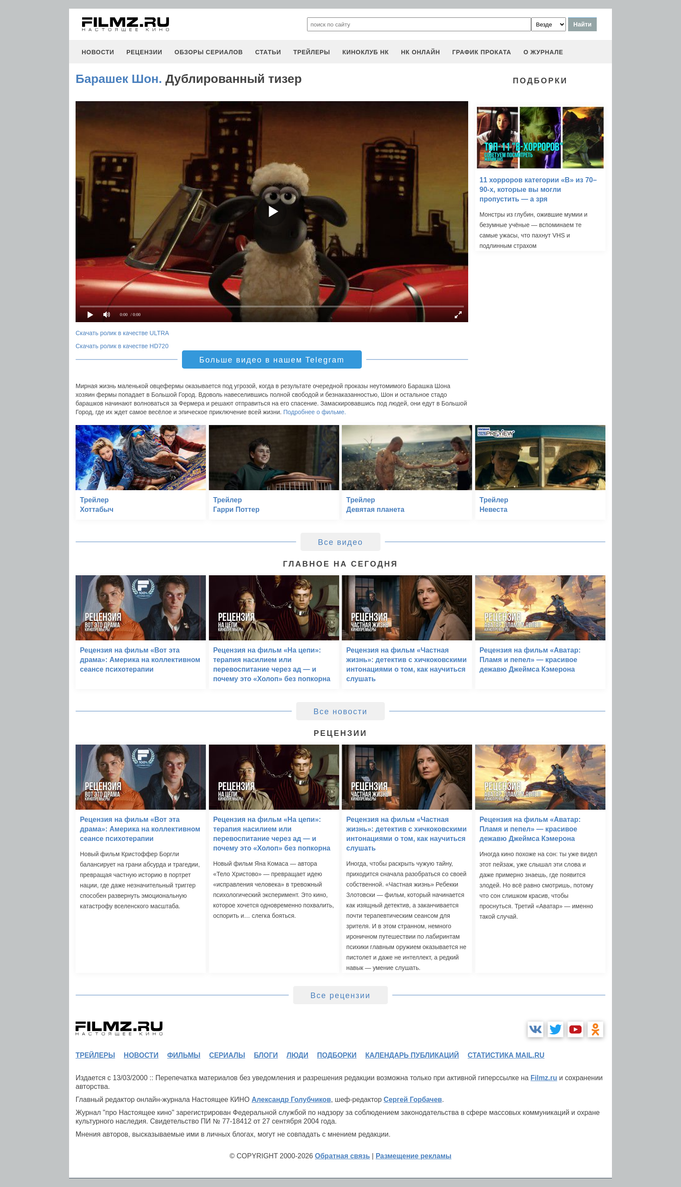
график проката (481, 52)
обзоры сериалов (209, 52)
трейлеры (311, 52)
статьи (268, 52)
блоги (266, 1055)
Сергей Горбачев (412, 1099)
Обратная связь (342, 1156)
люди (297, 1055)
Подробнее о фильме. (314, 412)
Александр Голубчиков (291, 1099)
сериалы (227, 1055)
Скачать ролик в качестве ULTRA (122, 333)
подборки (337, 1055)
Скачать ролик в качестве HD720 (122, 346)
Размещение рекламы (414, 1156)
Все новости (341, 711)
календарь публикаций (412, 1055)
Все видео (340, 542)
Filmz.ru (543, 1077)
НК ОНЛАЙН (420, 52)
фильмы (183, 1055)
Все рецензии (340, 995)
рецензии (144, 52)
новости (98, 52)
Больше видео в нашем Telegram (271, 360)
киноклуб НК (365, 52)
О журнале (543, 52)
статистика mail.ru (506, 1055)
